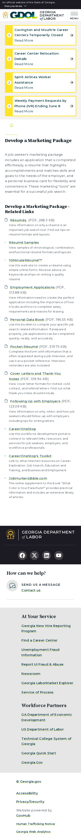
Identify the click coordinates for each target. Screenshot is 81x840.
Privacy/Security (30, 802)
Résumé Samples (24, 242)
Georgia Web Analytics (33, 831)
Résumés (18, 220)
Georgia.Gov (32, 762)
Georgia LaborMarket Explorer (47, 683)
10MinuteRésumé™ (25, 260)
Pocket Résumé (24, 347)
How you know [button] (13, 6)
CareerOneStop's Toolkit (30, 456)
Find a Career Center (39, 640)
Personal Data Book (27, 319)
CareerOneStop (22, 429)
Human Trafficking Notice (35, 823)
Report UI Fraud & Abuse (42, 664)
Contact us (30, 590)
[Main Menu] (73, 15)
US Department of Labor (42, 729)
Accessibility (27, 793)
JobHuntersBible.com (28, 478)
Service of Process (37, 692)
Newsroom (30, 674)
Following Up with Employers (35, 401)
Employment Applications (32, 287)
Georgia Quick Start (38, 753)
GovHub (23, 815)
